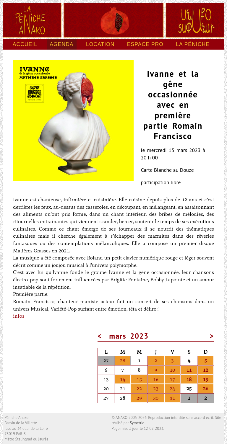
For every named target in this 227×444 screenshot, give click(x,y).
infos (18, 316)
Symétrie (137, 422)
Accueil (25, 44)
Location (100, 44)
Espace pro (145, 44)
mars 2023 (129, 336)
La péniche (193, 44)
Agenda (61, 44)
